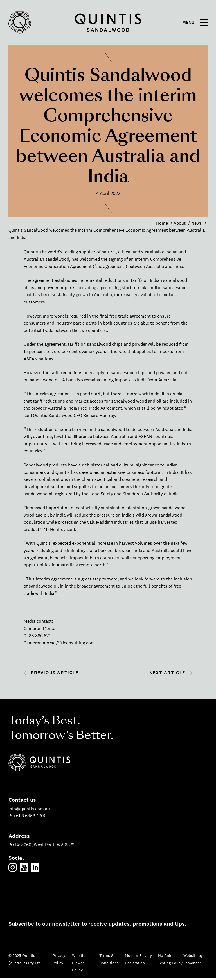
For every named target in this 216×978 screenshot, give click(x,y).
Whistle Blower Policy (78, 962)
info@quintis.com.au (29, 809)
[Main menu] (196, 22)
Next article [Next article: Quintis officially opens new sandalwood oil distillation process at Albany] (167, 673)
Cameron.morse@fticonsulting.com (59, 643)
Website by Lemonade (193, 959)
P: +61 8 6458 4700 (27, 816)
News (196, 223)
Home (162, 223)
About (180, 223)
